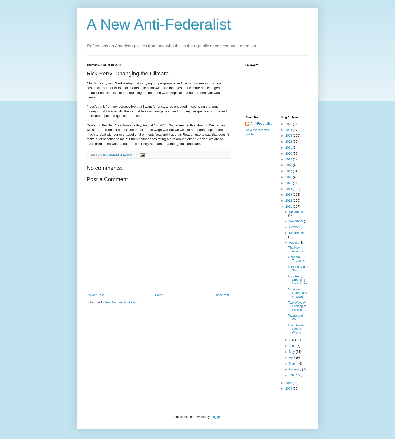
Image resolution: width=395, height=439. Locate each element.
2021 (289, 147)
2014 (289, 189)
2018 (289, 165)
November (296, 221)
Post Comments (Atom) (121, 302)
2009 (289, 388)
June (292, 346)
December (296, 212)
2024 (289, 130)
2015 (289, 183)
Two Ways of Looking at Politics (297, 306)
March (293, 363)
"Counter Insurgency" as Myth (298, 293)
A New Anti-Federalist (159, 24)
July (292, 340)
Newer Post (96, 295)
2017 (289, 171)
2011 (289, 206)
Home (159, 295)
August (294, 242)
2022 (289, 141)
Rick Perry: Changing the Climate (297, 280)
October (295, 227)
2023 (289, 135)
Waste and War (295, 317)
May (292, 352)
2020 (289, 153)
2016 (289, 177)
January (295, 375)
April (292, 357)
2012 (289, 200)
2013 (289, 194)
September (296, 233)
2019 (289, 159)
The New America (295, 249)
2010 (289, 383)
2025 (289, 124)
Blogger (215, 417)
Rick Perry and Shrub (298, 268)
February (295, 369)
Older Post (222, 295)
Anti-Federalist (261, 123)
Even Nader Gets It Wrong (296, 329)
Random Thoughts (296, 258)
